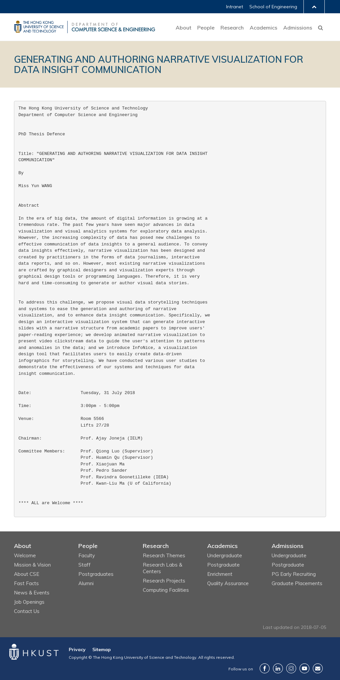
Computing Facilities (166, 590)
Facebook (265, 668)
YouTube (304, 668)
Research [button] (232, 27)
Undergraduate (224, 555)
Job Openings (29, 602)
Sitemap (101, 649)
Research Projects (164, 581)
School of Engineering (273, 7)
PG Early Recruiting (294, 574)
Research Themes (164, 555)
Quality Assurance (228, 583)
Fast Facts (26, 583)
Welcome (25, 555)
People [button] (205, 27)
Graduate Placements (297, 583)
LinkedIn (278, 668)
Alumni (86, 583)
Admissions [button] (297, 27)
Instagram (291, 668)
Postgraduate (223, 565)
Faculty (86, 555)
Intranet (234, 7)
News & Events (31, 592)
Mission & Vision (32, 565)
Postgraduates (96, 574)
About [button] (183, 27)
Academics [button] (263, 27)
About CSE (26, 574)
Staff (84, 565)
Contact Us (27, 611)
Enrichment (219, 574)
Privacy (77, 649)
